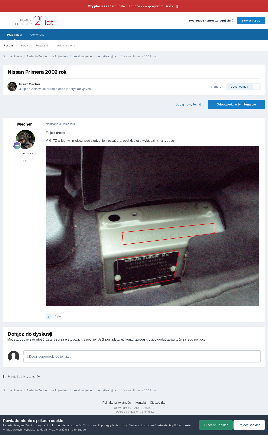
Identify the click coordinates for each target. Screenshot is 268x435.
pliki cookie (57, 425)
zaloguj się (142, 339)
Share (216, 86)
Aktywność (37, 34)
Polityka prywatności (116, 402)
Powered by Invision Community (134, 411)
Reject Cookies (249, 425)
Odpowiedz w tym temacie (236, 104)
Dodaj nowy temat (188, 104)
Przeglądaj (14, 36)
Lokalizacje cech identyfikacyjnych (66, 89)
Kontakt (140, 402)
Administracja (66, 45)
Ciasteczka (158, 402)
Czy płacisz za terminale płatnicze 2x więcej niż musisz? (131, 6)
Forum (8, 45)
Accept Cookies (216, 425)
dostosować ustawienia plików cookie (165, 425)
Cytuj (58, 316)
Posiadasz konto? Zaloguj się (211, 20)
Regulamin (42, 45)
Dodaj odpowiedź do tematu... (49, 356)
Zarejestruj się (250, 20)
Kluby (24, 45)
